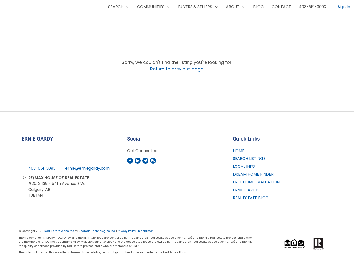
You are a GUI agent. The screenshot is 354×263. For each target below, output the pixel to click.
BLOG (258, 7)
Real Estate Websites (59, 231)
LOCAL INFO (244, 166)
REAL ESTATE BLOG (251, 198)
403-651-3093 (312, 7)
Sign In (344, 7)
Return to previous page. (177, 69)
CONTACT (281, 7)
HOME (238, 150)
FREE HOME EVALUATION (256, 182)
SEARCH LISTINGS (249, 158)
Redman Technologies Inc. (97, 231)
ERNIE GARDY (245, 190)
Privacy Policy (127, 231)
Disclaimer (145, 231)
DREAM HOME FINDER (253, 174)
